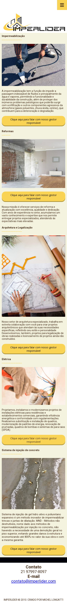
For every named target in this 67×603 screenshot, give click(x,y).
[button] (33, 121)
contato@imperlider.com (33, 581)
